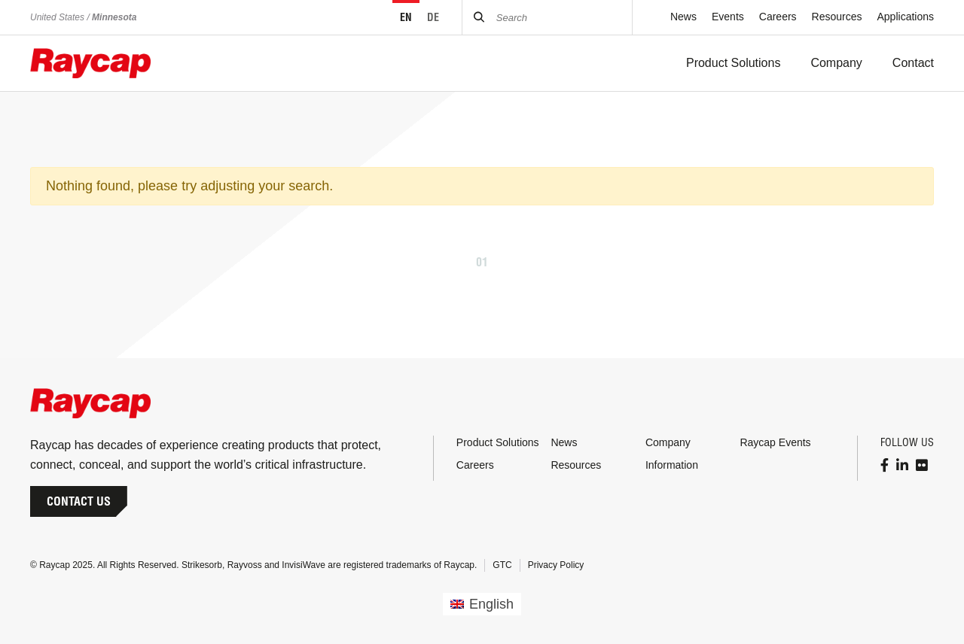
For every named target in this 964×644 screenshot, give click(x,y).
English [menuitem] (491, 604)
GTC (502, 565)
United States (57, 17)
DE (433, 17)
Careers (778, 17)
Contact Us (79, 501)
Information (671, 465)
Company (668, 442)
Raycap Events (775, 442)
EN (406, 17)
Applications (906, 17)
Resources (837, 17)
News (683, 17)
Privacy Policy (556, 565)
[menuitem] (482, 604)
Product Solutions (497, 442)
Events (728, 17)
